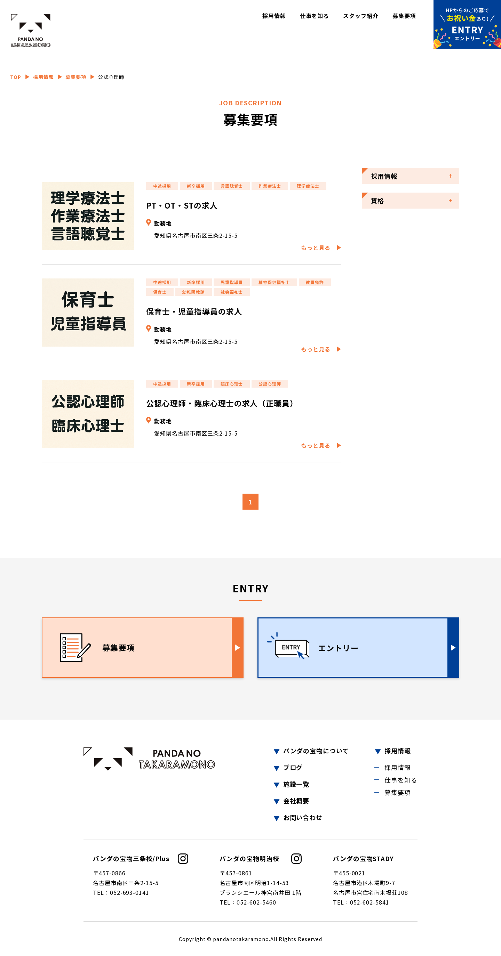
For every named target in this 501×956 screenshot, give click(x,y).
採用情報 (274, 15)
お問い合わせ (303, 817)
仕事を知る (314, 15)
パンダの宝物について (316, 750)
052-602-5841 (370, 902)
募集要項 (404, 15)
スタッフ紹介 (361, 15)
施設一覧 (296, 783)
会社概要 (296, 800)
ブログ (293, 767)
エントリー (338, 647)
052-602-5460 (256, 902)
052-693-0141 (130, 892)
